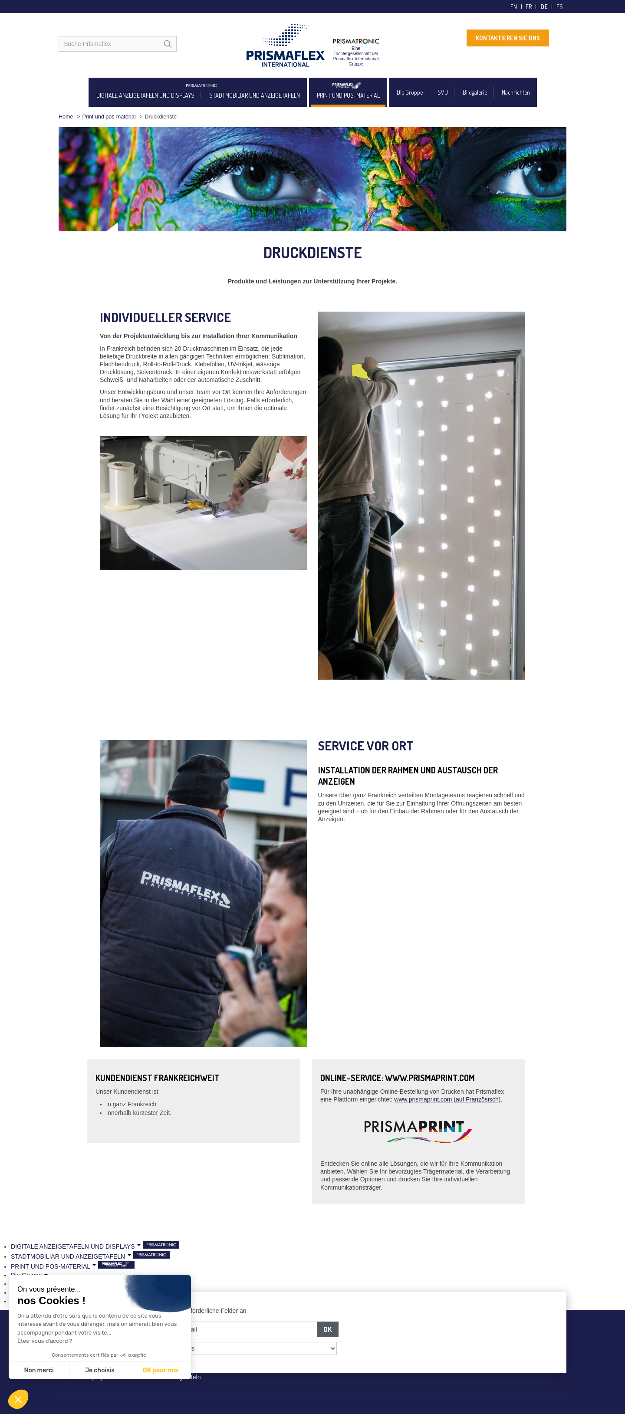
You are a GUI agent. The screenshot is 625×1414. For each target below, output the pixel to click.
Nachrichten (516, 92)
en (513, 6)
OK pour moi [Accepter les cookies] (161, 1370)
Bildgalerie (475, 92)
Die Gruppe (410, 92)
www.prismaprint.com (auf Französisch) (447, 1099)
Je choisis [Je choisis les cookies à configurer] (100, 1370)
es (559, 6)
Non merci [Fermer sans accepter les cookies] (38, 1370)
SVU (443, 92)
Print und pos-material (108, 117)
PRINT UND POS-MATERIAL (348, 95)
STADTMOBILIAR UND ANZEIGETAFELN (254, 95)
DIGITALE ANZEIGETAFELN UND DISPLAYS (145, 95)
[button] (18, 1399)
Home (66, 117)
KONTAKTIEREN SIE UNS (508, 38)
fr (529, 6)
